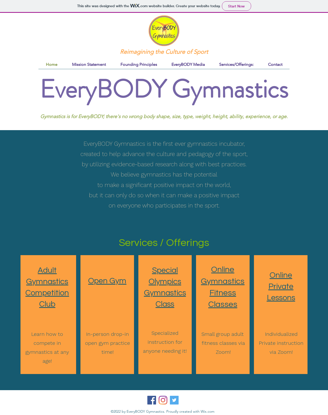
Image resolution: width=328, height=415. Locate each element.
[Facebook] (151, 400)
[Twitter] (174, 400)
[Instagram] (163, 400)
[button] (236, 64)
